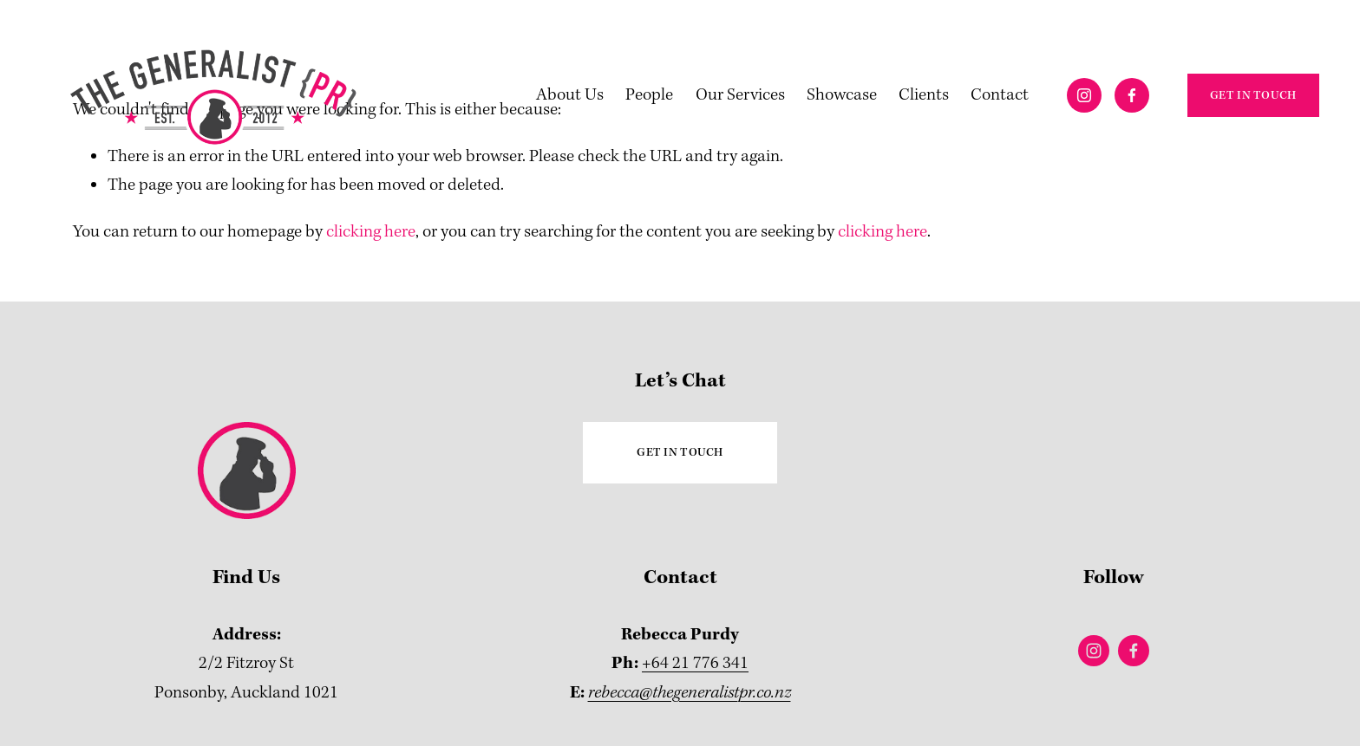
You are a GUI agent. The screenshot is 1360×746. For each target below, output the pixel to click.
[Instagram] (1084, 95)
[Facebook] (1132, 95)
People (649, 95)
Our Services (740, 95)
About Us (570, 95)
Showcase (842, 95)
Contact (1000, 95)
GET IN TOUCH (1253, 95)
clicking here (370, 232)
